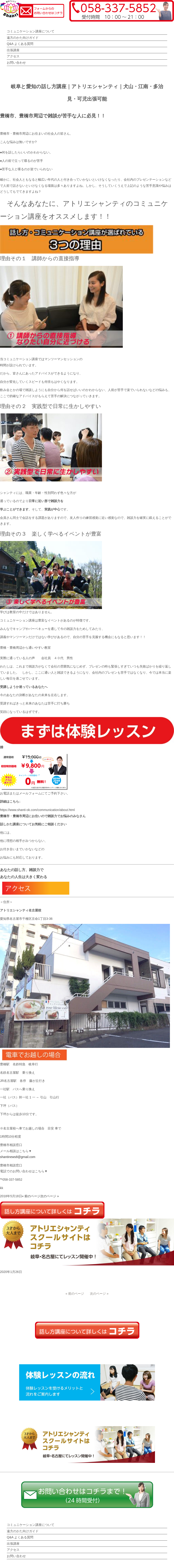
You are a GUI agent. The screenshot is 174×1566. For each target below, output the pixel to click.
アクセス (13, 56)
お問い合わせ (16, 62)
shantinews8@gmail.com (17, 1157)
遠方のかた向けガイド (23, 37)
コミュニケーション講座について (30, 31)
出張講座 (13, 50)
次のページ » (49, 1196)
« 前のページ (31, 1196)
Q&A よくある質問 (20, 44)
